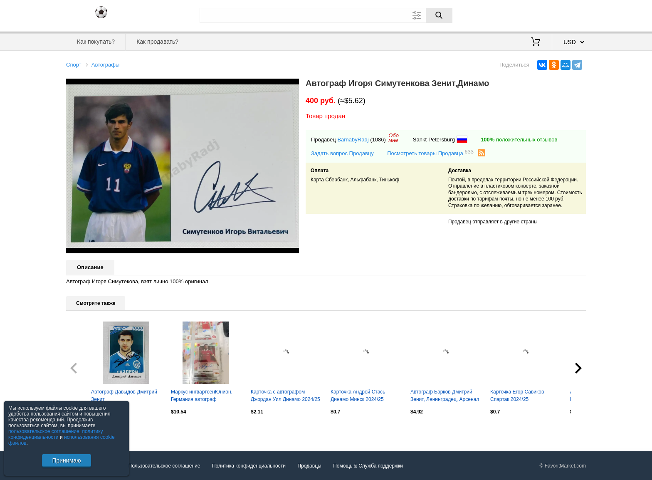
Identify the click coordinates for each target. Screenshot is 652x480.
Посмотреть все (84, 429)
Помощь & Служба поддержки (368, 466)
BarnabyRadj (352, 139)
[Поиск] (439, 15)
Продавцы (309, 466)
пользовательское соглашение (43, 431)
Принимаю (66, 460)
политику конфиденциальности (55, 434)
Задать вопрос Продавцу (342, 153)
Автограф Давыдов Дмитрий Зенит (124, 395)
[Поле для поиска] (326, 15)
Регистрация (569, 14)
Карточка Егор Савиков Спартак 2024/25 (517, 395)
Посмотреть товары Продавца (430, 152)
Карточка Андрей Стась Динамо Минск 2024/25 (358, 395)
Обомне (393, 137)
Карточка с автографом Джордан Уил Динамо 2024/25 (285, 395)
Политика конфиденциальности (249, 466)
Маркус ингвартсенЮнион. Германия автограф (201, 395)
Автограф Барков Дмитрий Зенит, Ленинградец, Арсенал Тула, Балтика (444, 396)
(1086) (378, 139)
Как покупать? (96, 41)
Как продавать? (157, 41)
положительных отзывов (519, 139)
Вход (537, 14)
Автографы (105, 65)
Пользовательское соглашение (164, 466)
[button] (291, 86)
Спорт (74, 65)
